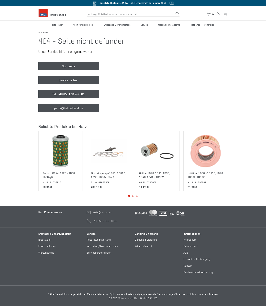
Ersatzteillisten (46, 246)
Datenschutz (190, 246)
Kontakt (187, 265)
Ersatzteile (44, 239)
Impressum (190, 239)
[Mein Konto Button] (218, 13)
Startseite (68, 66)
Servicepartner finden (99, 252)
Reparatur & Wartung (99, 239)
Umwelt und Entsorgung (196, 259)
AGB (185, 252)
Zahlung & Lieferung (146, 239)
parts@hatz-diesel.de (68, 108)
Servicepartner (69, 80)
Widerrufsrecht (143, 246)
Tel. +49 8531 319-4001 (68, 94)
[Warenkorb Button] (225, 13)
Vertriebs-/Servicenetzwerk (102, 246)
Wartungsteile (46, 252)
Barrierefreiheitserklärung (198, 272)
